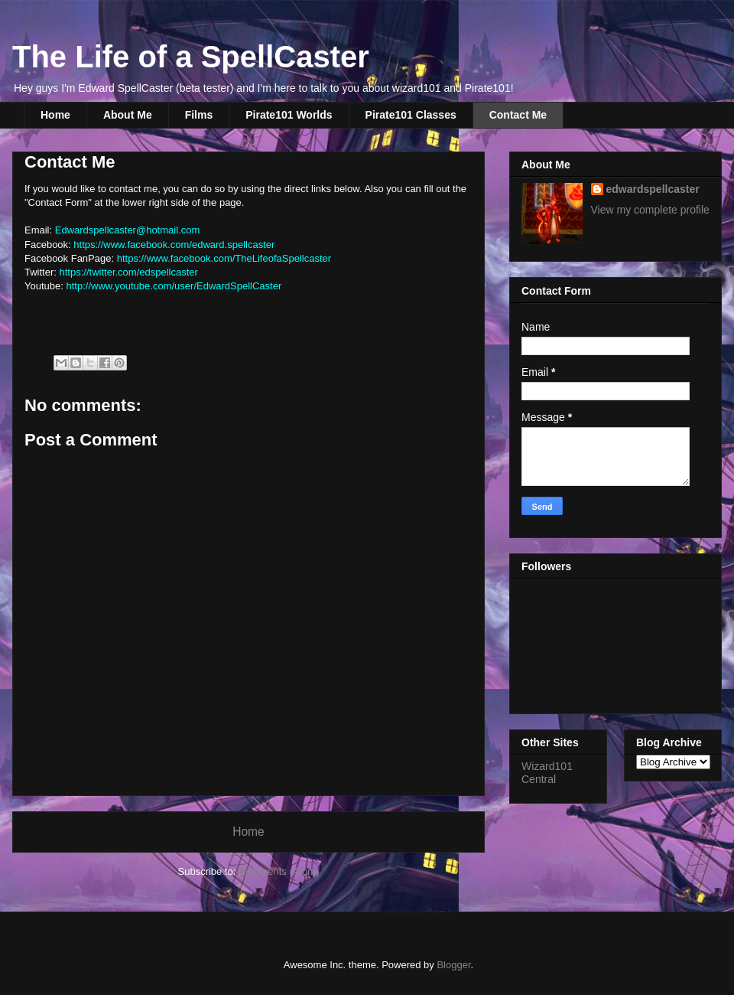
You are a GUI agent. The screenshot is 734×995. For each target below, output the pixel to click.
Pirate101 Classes (410, 115)
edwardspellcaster (653, 189)
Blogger (453, 965)
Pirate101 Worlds (288, 115)
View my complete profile (650, 210)
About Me (127, 115)
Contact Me (518, 115)
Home (55, 115)
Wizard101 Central (547, 772)
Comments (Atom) (279, 871)
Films (199, 115)
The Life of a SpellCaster (190, 56)
